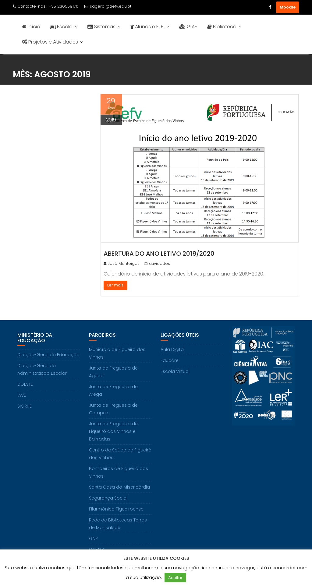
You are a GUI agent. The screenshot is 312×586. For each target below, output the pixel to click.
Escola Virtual (175, 371)
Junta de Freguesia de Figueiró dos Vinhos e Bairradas (113, 431)
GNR (93, 538)
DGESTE (25, 384)
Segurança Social (108, 498)
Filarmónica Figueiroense (116, 509)
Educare (170, 360)
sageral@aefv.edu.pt (107, 6)
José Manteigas (122, 263)
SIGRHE (24, 406)
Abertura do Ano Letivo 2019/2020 (159, 253)
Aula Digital (173, 349)
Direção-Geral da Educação (48, 355)
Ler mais (115, 285)
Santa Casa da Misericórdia (119, 487)
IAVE (21, 395)
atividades (159, 263)
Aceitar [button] (175, 578)
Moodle (288, 7)
